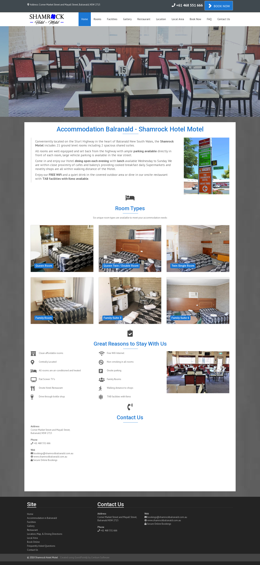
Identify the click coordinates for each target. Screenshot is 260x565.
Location (161, 19)
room (57, 155)
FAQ (209, 19)
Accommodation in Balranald (42, 518)
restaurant (161, 175)
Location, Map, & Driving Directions (44, 533)
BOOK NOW (219, 5)
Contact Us (223, 19)
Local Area (178, 19)
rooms (83, 145)
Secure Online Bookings (45, 460)
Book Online (33, 541)
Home (84, 19)
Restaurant (143, 19)
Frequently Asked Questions (41, 545)
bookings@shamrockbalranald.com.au (53, 453)
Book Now (195, 19)
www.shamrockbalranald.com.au (50, 456)
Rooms (97, 19)
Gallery (127, 19)
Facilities (112, 19)
